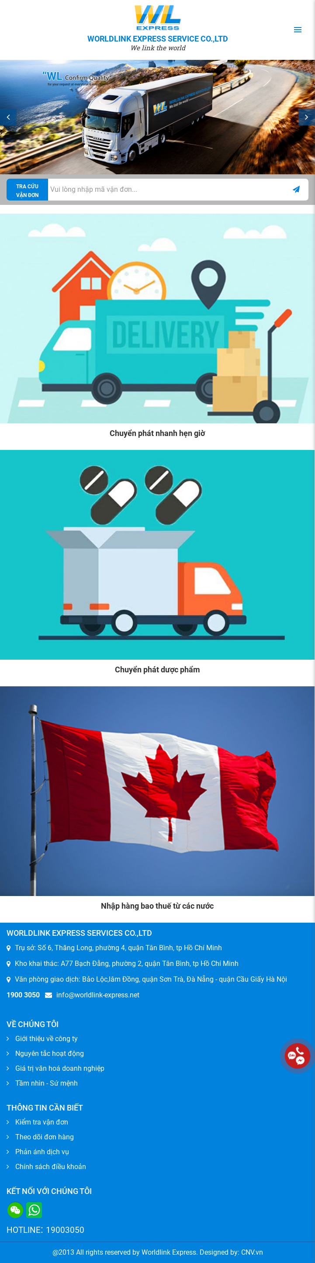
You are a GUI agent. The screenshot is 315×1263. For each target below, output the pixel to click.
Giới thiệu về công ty (46, 1039)
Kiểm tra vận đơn (41, 1122)
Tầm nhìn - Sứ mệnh (46, 1083)
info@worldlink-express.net (92, 995)
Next (306, 117)
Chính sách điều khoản (50, 1167)
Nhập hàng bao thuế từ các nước (157, 905)
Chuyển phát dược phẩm (157, 669)
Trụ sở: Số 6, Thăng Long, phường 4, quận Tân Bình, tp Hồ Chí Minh (118, 948)
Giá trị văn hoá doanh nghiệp (59, 1068)
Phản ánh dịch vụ (42, 1152)
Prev (8, 117)
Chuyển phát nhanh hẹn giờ (157, 433)
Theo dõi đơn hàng (44, 1137)
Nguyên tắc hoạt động (49, 1053)
